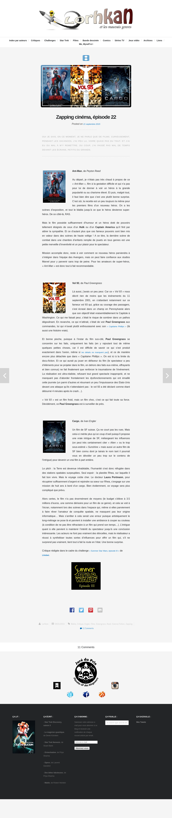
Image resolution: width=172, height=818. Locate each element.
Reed (110, 635)
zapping (132, 635)
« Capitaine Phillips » (118, 337)
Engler (87, 635)
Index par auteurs (18, 40)
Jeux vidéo (133, 40)
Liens (159, 40)
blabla (72, 635)
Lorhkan (41, 635)
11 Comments (86, 639)
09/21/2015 (57, 635)
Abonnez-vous (82, 767)
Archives (148, 40)
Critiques (35, 40)
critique (79, 635)
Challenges (50, 40)
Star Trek (64, 40)
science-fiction (121, 635)
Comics (107, 40)
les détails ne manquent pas (94, 363)
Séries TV (119, 40)
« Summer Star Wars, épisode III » (107, 562)
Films (75, 40)
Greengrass (102, 635)
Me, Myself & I (86, 44)
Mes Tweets (141, 741)
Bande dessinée (91, 40)
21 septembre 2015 (91, 135)
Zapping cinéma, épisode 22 (86, 123)
